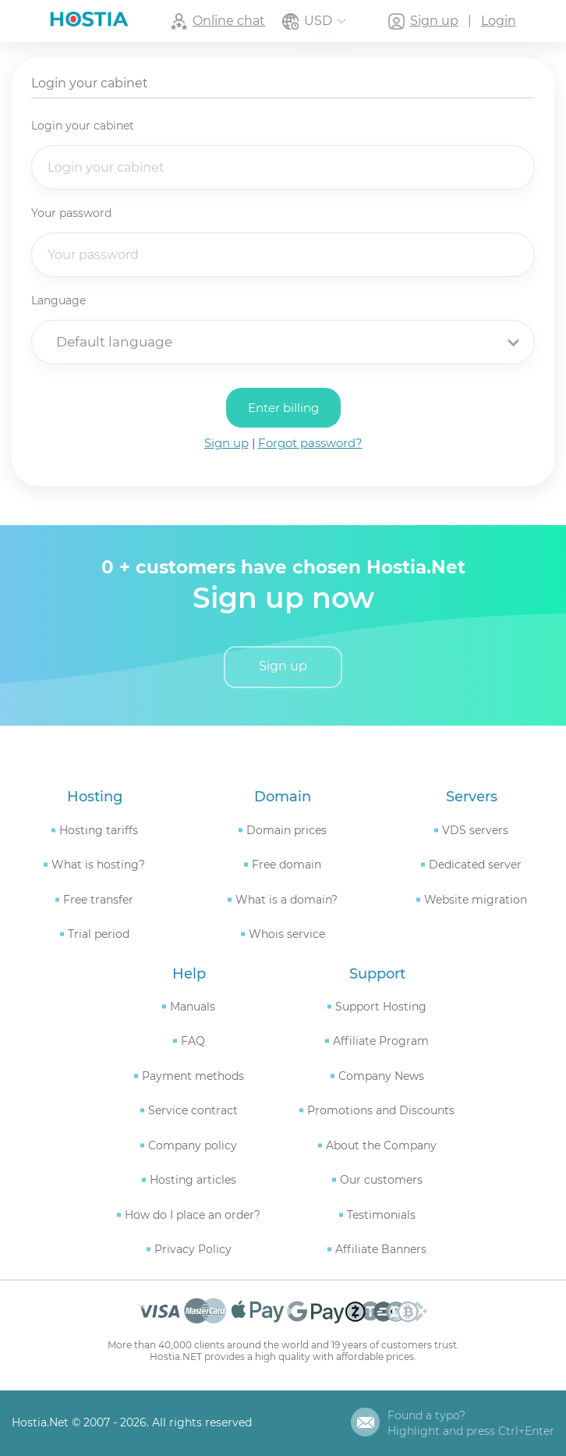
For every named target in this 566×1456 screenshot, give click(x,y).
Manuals (192, 1005)
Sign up (226, 442)
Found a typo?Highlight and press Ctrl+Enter (470, 1421)
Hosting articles (193, 1178)
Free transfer (98, 897)
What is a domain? (286, 897)
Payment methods (193, 1074)
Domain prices (286, 828)
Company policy (192, 1144)
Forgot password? (310, 442)
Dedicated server (475, 863)
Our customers (381, 1178)
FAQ (193, 1039)
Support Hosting (380, 1005)
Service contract (193, 1109)
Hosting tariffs (98, 828)
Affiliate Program (381, 1039)
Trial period (98, 932)
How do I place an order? (192, 1213)
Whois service (287, 932)
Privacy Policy (193, 1248)
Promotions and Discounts (381, 1109)
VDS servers (475, 828)
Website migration (475, 897)
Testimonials (381, 1213)
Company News (381, 1074)
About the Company (381, 1144)
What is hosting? (98, 863)
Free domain (286, 863)
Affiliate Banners (380, 1248)
